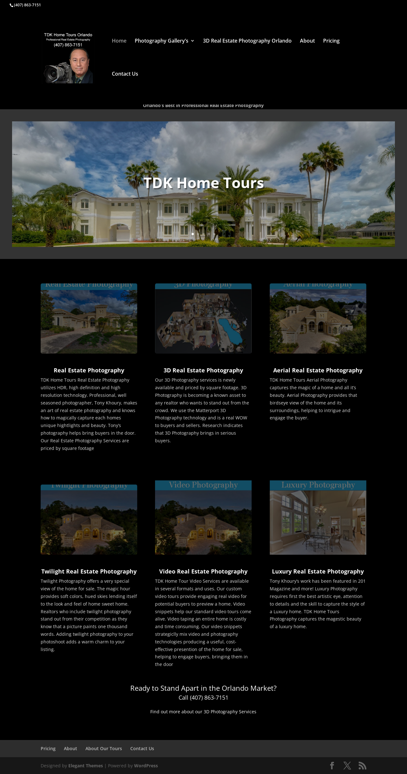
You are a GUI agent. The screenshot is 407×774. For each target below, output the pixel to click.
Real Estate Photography (89, 370)
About (307, 41)
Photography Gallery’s (161, 41)
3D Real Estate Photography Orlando (247, 41)
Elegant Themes (85, 766)
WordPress (146, 766)
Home (119, 41)
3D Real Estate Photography (203, 370)
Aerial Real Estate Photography (318, 370)
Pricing (331, 41)
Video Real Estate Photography (203, 571)
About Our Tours (103, 748)
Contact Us (125, 74)
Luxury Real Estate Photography (318, 571)
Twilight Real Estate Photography (89, 571)
